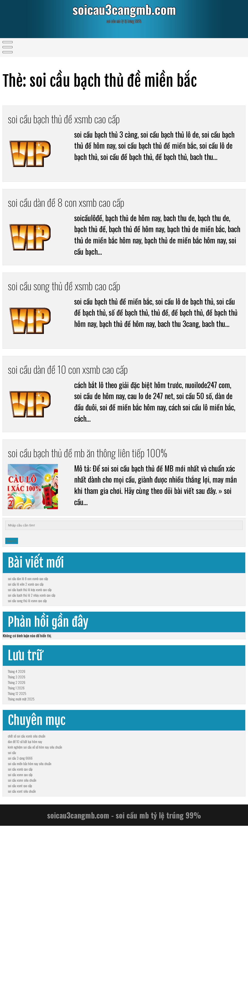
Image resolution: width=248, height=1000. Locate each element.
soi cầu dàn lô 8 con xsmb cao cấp (28, 606)
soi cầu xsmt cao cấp (20, 947)
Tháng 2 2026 (16, 766)
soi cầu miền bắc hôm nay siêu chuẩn (29, 903)
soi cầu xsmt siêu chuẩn (22, 958)
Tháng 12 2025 (17, 788)
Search (12, 559)
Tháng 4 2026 (16, 744)
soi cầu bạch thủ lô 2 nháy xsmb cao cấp (31, 639)
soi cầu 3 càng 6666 (20, 892)
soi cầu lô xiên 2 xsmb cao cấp (26, 617)
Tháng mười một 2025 (21, 799)
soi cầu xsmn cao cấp (20, 925)
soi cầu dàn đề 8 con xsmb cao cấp (76, 206)
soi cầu (12, 881)
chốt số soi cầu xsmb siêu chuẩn (26, 848)
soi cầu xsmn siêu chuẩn (22, 936)
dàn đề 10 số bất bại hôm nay (25, 859)
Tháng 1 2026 (16, 777)
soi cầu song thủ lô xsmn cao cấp (27, 650)
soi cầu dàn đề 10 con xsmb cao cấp (78, 379)
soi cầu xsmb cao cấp (20, 914)
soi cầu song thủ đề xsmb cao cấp (74, 292)
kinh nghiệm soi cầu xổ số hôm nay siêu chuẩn (35, 870)
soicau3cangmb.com (124, 11)
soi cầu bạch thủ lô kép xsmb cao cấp (30, 628)
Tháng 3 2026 (16, 755)
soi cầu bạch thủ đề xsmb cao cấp (74, 120)
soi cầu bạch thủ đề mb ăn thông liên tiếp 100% (103, 465)
